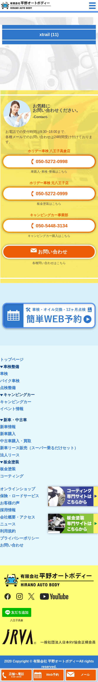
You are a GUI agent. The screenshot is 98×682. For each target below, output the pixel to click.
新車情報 (8, 427)
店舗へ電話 (16, 675)
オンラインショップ (17, 489)
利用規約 (8, 531)
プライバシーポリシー (19, 538)
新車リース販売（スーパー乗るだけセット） (39, 448)
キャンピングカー (15, 402)
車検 (4, 374)
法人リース (10, 455)
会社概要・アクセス (17, 517)
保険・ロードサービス (19, 496)
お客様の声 (10, 503)
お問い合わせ (11, 545)
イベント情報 (11, 409)
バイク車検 (10, 381)
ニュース (8, 524)
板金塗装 (8, 469)
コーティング (11, 476)
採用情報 (8, 510)
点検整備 (8, 388)
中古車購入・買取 (15, 441)
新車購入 (8, 434)
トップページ (11, 359)
